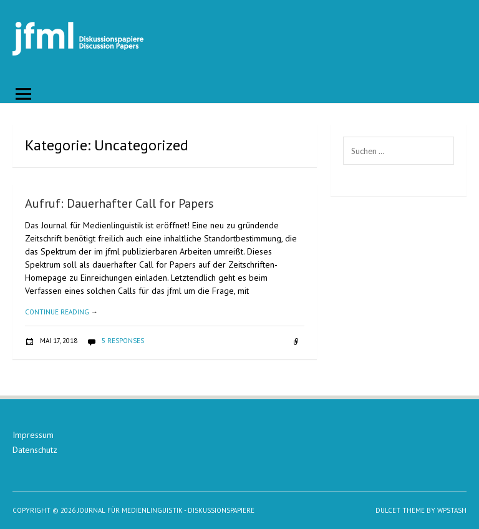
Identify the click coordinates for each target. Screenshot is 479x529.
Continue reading (61, 312)
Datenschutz (34, 449)
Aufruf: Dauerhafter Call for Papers (119, 203)
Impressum (33, 434)
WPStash (452, 510)
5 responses (123, 340)
